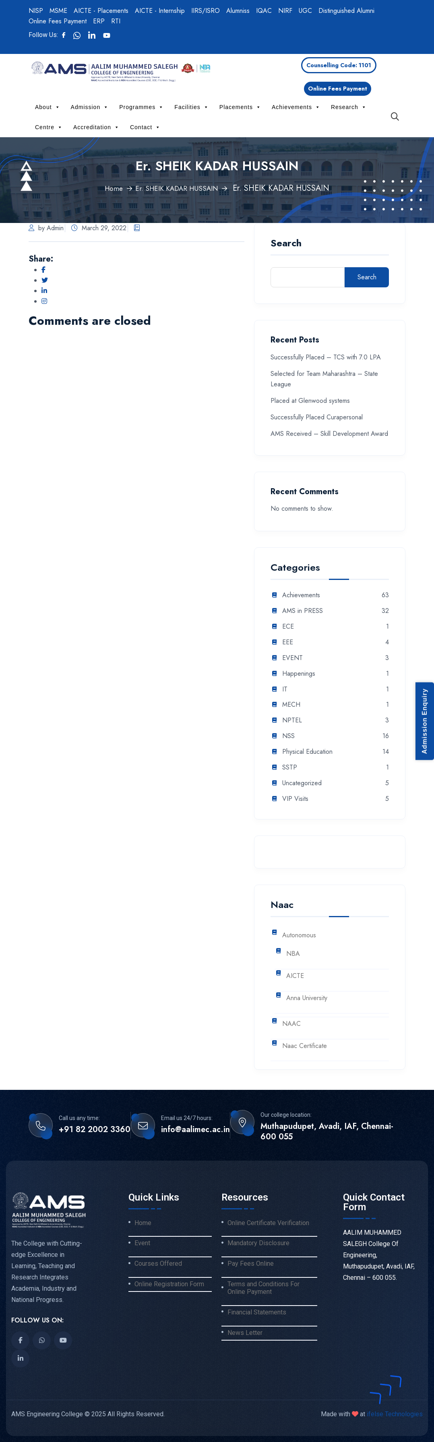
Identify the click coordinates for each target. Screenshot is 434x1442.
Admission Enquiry (424, 721)
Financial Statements (256, 1312)
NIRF (285, 10)
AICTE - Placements (101, 10)
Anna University (306, 998)
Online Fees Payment (58, 21)
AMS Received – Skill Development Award (329, 433)
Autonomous (299, 935)
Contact (145, 127)
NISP (36, 10)
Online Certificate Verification (268, 1223)
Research (349, 107)
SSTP (289, 768)
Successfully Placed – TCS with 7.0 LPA (326, 357)
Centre (49, 127)
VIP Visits (295, 799)
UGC (305, 10)
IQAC (264, 10)
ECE (288, 627)
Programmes (141, 107)
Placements (240, 107)
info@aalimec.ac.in (195, 1129)
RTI (115, 21)
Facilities (191, 107)
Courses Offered (158, 1263)
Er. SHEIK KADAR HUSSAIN (178, 188)
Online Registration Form (169, 1284)
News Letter (244, 1333)
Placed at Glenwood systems (310, 400)
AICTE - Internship (160, 10)
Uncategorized (302, 783)
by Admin (46, 228)
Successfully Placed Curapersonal (317, 417)
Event (142, 1243)
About (47, 107)
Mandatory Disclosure (258, 1243)
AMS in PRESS (302, 611)
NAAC (291, 1024)
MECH (291, 705)
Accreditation (96, 127)
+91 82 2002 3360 (94, 1129)
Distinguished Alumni (346, 10)
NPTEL (292, 720)
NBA (293, 954)
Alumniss (238, 10)
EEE (287, 642)
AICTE (295, 976)
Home (106, 188)
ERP (99, 21)
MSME (58, 10)
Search (286, 244)
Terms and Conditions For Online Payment (263, 1288)
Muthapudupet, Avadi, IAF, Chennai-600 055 (326, 1131)
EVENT (292, 658)
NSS (288, 736)
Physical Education (307, 752)
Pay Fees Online (250, 1263)
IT (284, 689)
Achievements (296, 107)
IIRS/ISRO (205, 10)
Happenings (298, 674)
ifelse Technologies (394, 1414)
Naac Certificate (304, 1046)
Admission (90, 107)
